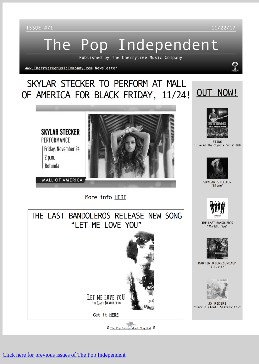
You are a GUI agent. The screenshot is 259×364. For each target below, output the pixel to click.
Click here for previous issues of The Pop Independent (64, 355)
